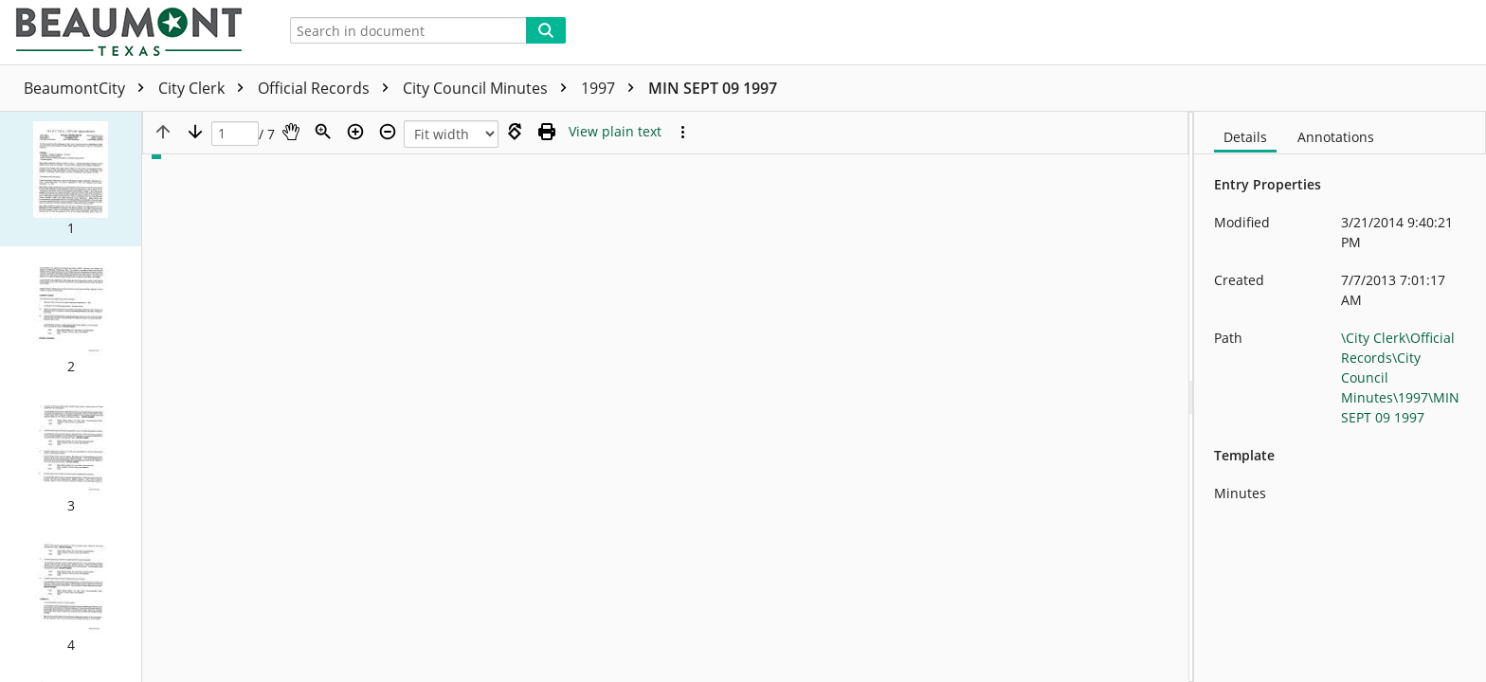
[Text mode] (615, 131)
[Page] (235, 134)
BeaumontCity (89, 88)
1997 (612, 88)
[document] (1340, 397)
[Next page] (195, 132)
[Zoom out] (388, 132)
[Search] (546, 30)
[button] (70, 179)
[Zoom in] (355, 132)
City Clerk (205, 88)
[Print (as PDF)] (547, 132)
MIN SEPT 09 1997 (712, 88)
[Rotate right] (514, 132)
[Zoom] (323, 132)
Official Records (328, 88)
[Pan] (291, 132)
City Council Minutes (489, 88)
